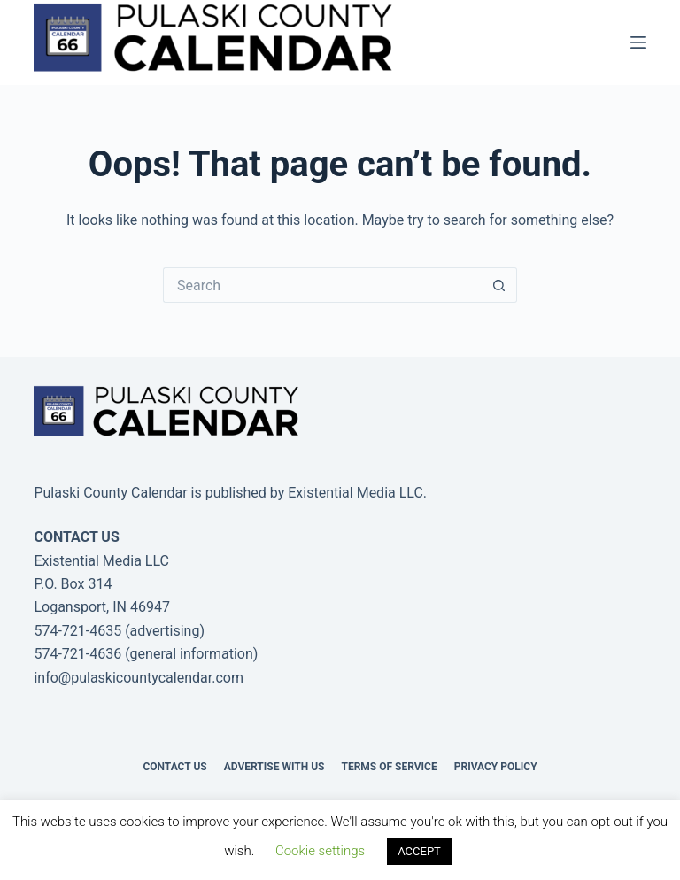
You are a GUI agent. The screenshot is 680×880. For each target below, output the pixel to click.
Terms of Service (389, 766)
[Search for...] (322, 285)
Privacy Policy (495, 766)
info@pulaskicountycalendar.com (138, 677)
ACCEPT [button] (419, 851)
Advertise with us (274, 766)
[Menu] (638, 42)
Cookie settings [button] (320, 851)
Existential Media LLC (355, 492)
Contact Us (174, 766)
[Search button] (499, 285)
